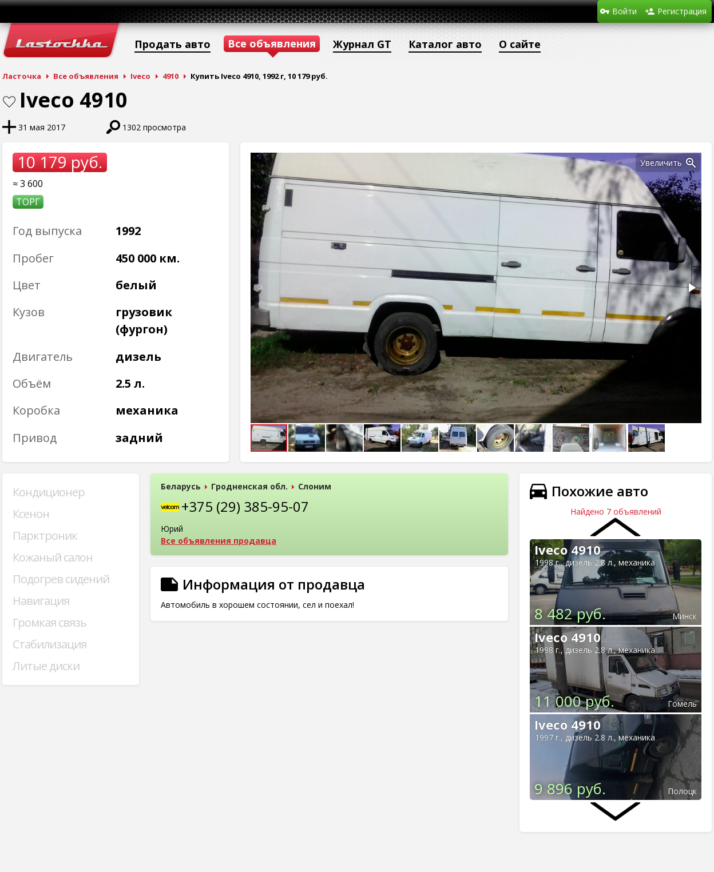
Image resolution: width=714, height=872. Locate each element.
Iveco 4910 (567, 549)
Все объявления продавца (218, 540)
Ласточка (21, 76)
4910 (170, 76)
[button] (691, 163)
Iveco (140, 76)
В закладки (9, 102)
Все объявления (85, 76)
